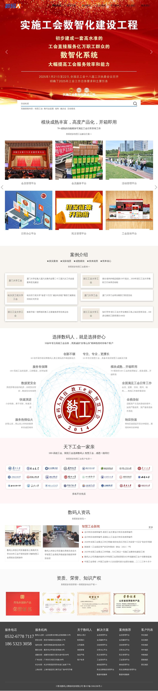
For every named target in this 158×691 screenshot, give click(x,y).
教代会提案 (49, 109)
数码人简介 (81, 635)
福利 (57, 109)
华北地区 (144, 635)
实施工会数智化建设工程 (79, 94)
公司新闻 (101, 5)
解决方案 (71, 5)
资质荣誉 (80, 650)
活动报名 (71, 109)
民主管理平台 (102, 655)
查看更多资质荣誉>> (70, 585)
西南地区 (144, 660)
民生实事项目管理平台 (105, 670)
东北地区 (144, 640)
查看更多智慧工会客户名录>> (79, 459)
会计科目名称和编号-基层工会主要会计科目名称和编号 (108, 532)
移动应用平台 (102, 665)
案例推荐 (86, 5)
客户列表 (147, 630)
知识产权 (80, 655)
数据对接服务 (102, 675)
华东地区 (144, 645)
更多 (151, 527)
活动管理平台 (102, 645)
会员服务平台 (102, 640)
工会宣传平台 (102, 660)
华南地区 (144, 655)
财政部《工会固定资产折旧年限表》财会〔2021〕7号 (107, 547)
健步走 (63, 109)
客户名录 (80, 660)
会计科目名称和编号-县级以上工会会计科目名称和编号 (108, 537)
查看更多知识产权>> (88, 585)
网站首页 (56, 5)
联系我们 (145, 5)
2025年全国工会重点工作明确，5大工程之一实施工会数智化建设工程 (114, 552)
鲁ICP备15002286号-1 (93, 686)
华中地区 (144, 650)
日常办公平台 (102, 650)
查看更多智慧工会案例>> (79, 267)
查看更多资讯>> (79, 519)
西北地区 (144, 665)
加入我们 (130, 5)
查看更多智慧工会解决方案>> (79, 134)
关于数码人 (116, 5)
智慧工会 (39, 109)
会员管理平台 (102, 635)
